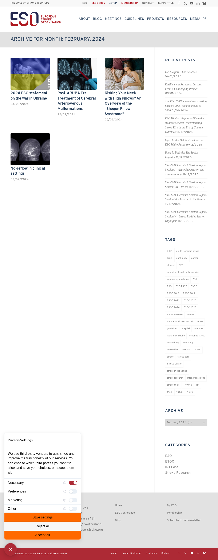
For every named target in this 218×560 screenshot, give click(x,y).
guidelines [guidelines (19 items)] (172, 329)
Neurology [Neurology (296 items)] (188, 343)
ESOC (169, 461)
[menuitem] (85, 3)
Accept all (42, 535)
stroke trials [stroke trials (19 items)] (173, 385)
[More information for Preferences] (64, 491)
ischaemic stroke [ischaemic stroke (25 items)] (176, 336)
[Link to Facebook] (179, 3)
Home (118, 505)
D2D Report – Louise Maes (181, 72)
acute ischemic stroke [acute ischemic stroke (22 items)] (187, 251)
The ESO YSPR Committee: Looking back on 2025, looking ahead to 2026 (186, 106)
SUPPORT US (166, 3)
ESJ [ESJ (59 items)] (195, 279)
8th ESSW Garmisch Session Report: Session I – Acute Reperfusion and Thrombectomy (186, 170)
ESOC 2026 (98, 3)
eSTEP (113, 3)
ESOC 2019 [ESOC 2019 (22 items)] (189, 293)
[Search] (205, 19)
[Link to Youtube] (192, 3)
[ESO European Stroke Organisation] (36, 19)
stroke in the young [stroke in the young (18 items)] (177, 371)
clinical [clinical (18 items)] (171, 265)
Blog (117, 520)
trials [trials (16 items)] (169, 392)
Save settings (42, 517)
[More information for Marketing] (64, 500)
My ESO (172, 505)
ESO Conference (125, 512)
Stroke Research (178, 473)
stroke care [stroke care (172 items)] (183, 357)
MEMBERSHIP (129, 3)
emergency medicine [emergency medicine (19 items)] (178, 279)
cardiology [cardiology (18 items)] (181, 258)
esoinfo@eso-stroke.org (85, 530)
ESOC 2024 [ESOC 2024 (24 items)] (173, 307)
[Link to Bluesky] (204, 3)
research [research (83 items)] (186, 350)
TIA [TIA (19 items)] (197, 385)
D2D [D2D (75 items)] (181, 265)
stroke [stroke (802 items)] (170, 357)
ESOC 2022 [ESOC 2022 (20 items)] (173, 301)
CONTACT (148, 3)
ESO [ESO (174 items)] (169, 286)
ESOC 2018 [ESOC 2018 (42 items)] (173, 293)
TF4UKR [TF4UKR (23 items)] (187, 385)
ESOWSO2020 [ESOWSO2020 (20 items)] (175, 315)
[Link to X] (185, 3)
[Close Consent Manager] (10, 549)
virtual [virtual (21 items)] (179, 392)
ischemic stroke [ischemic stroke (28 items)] (197, 336)
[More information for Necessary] (64, 482)
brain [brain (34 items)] (169, 258)
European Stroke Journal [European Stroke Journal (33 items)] (180, 322)
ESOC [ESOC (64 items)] (194, 286)
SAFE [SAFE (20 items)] (198, 350)
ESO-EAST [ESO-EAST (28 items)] (181, 286)
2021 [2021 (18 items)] (169, 251)
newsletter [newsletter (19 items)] (172, 350)
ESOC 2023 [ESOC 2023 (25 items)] (190, 301)
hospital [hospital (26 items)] (186, 329)
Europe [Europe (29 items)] (190, 315)
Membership (174, 512)
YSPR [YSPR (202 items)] (190, 392)
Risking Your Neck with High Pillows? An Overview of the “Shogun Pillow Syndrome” (123, 104)
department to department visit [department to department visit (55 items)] (183, 272)
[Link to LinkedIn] (198, 3)
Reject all (42, 526)
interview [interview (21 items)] (198, 329)
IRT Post (171, 467)
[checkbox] (73, 483)
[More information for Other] (64, 508)
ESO (84, 3)
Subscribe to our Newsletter (184, 520)
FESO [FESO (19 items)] (200, 322)
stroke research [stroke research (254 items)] (175, 378)
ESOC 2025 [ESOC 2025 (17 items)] (190, 307)
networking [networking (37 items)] (173, 343)
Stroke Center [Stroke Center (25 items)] (174, 364)
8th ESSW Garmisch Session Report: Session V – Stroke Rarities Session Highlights (186, 216)
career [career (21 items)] (194, 258)
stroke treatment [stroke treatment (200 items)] (196, 378)
